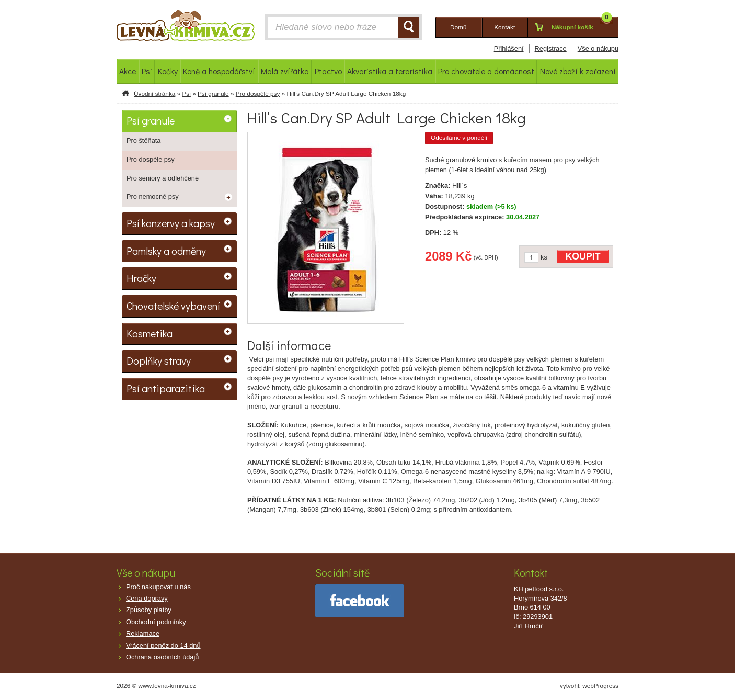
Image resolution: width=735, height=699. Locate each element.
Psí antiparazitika (166, 388)
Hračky (141, 278)
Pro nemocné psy (153, 196)
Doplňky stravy (159, 360)
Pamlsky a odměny (166, 250)
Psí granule (213, 93)
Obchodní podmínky (156, 622)
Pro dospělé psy (258, 93)
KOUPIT (583, 256)
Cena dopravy (147, 598)
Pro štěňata (143, 140)
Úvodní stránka (154, 93)
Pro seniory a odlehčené (163, 178)
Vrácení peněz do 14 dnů (163, 645)
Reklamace (142, 633)
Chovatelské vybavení (173, 305)
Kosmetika (150, 333)
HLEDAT (408, 27)
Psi (186, 93)
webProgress (600, 686)
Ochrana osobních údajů (162, 657)
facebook (359, 600)
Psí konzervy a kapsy (171, 223)
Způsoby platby (148, 610)
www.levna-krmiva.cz (167, 686)
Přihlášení (509, 48)
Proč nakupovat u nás (158, 587)
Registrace (551, 48)
